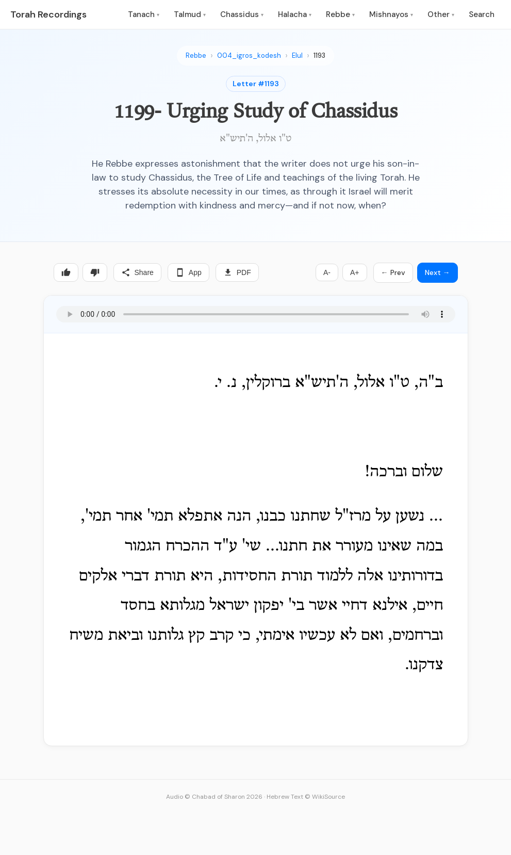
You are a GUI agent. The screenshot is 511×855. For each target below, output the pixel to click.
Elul (297, 55)
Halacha (294, 14)
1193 (319, 55)
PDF (237, 272)
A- (327, 272)
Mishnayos (391, 14)
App (188, 272)
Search (481, 14)
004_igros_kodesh (249, 55)
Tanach (143, 14)
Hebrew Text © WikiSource (306, 797)
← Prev (393, 272)
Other (440, 14)
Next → (437, 272)
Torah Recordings (48, 14)
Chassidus (241, 14)
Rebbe (340, 14)
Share (137, 272)
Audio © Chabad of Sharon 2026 (214, 797)
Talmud (190, 14)
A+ (354, 272)
